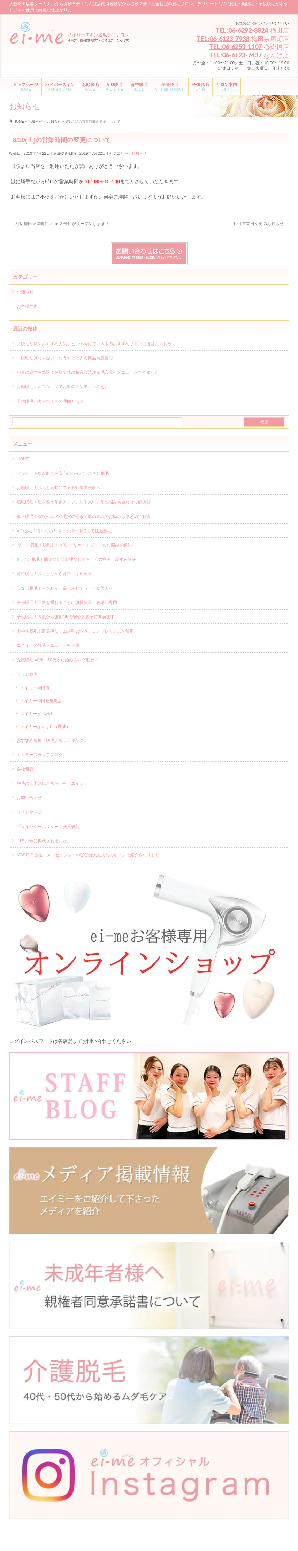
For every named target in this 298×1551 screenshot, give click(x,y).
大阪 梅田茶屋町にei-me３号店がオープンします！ (59, 223)
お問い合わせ (29, 797)
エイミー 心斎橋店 (37, 713)
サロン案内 (27, 674)
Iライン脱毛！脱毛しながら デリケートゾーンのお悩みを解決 (74, 545)
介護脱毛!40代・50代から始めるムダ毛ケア (57, 660)
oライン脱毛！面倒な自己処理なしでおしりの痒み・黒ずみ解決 (76, 559)
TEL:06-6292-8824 (241, 30)
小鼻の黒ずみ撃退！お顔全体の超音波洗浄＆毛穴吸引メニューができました (88, 372)
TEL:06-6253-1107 (235, 47)
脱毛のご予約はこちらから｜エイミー (52, 783)
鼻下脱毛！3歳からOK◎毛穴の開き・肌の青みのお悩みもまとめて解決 (84, 516)
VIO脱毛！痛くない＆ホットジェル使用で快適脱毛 (64, 530)
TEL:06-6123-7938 (223, 38)
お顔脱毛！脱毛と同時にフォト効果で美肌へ (58, 487)
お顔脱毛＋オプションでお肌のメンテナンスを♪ (62, 386)
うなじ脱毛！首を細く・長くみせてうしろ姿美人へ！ (67, 588)
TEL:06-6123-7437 (235, 55)
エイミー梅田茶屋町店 (41, 700)
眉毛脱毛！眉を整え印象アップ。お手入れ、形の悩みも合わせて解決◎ (84, 501)
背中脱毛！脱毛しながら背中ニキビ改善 (54, 573)
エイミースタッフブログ (40, 754)
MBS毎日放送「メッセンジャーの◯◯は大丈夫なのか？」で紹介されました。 (90, 855)
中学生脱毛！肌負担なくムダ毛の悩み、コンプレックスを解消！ (77, 631)
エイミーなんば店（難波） (45, 726)
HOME (23, 459)
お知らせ (139, 153)
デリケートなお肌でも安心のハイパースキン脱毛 (63, 473)
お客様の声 (27, 306)
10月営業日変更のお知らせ (261, 223)
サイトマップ (29, 812)
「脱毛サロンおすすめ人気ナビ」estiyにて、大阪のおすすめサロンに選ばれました (94, 343)
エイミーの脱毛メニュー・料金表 (48, 645)
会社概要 (25, 769)
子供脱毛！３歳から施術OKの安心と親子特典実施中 (66, 616)
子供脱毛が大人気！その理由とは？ (50, 401)
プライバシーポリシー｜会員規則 (48, 826)
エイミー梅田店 (34, 687)
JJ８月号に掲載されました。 (44, 840)
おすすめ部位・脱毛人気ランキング (50, 740)
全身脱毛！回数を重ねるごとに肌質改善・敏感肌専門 (67, 602)
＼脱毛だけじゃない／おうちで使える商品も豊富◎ (65, 358)
